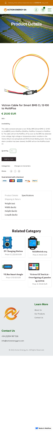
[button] (49, 9)
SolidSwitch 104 (39, 251)
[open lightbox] (26, 74)
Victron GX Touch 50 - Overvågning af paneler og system (40, 277)
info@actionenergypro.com (13, 341)
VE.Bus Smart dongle (13, 274)
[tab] (11, 195)
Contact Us (38, 318)
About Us (38, 310)
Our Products (39, 314)
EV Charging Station (13, 251)
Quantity (5, 151)
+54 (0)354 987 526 (10, 336)
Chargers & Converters (22, 166)
